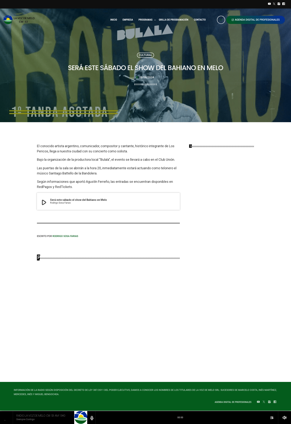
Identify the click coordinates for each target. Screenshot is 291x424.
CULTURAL (145, 55)
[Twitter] (274, 4)
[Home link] (20, 19)
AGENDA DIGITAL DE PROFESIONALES (255, 19)
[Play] (221, 20)
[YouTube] (269, 4)
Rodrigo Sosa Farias (65, 236)
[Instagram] (278, 4)
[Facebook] (283, 4)
